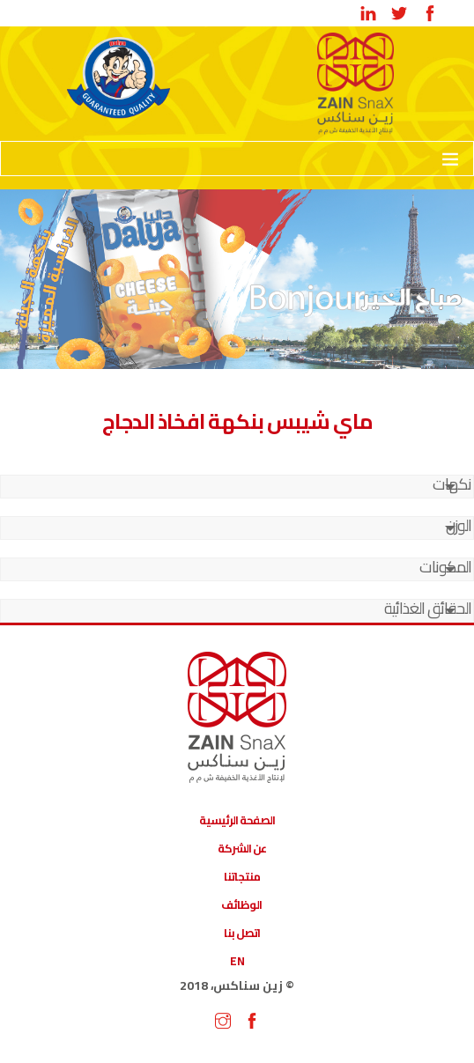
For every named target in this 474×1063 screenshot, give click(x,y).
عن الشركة (242, 848)
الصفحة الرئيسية (237, 819)
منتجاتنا (242, 876)
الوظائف (241, 904)
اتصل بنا (242, 932)
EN (237, 960)
